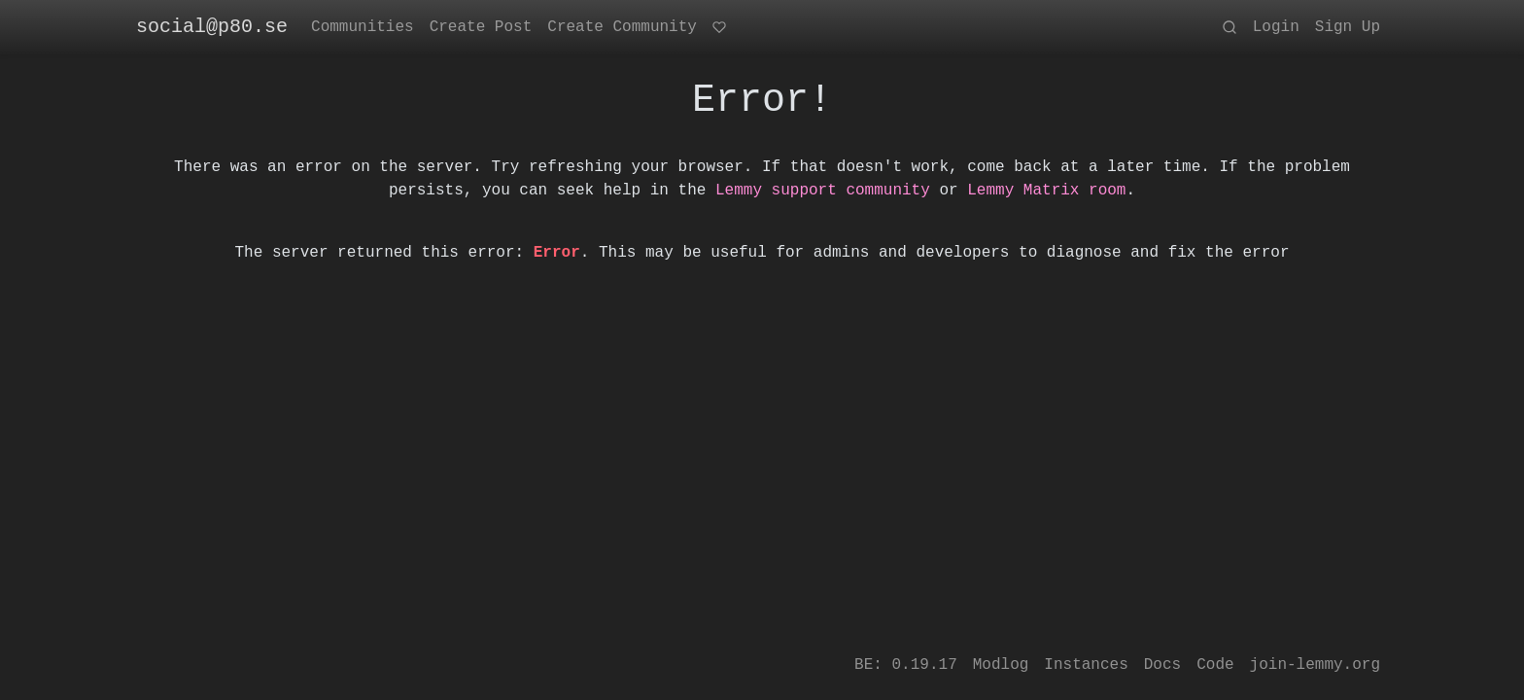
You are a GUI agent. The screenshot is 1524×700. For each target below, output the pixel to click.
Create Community (622, 27)
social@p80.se (212, 27)
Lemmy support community (822, 190)
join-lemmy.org (1315, 665)
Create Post (481, 27)
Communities (362, 27)
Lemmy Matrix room (1046, 190)
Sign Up (1347, 27)
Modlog (1001, 665)
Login (1276, 27)
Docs (1162, 665)
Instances (1085, 665)
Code (1214, 665)
